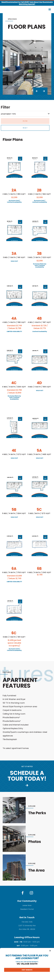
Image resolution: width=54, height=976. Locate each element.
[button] (50, 9)
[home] (7, 9)
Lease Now (27, 905)
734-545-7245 (27, 922)
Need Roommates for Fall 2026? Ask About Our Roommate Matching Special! (27, 3)
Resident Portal (27, 909)
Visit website (27, 970)
